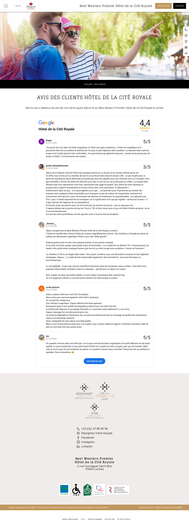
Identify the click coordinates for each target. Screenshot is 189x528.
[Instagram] (94, 442)
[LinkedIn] (94, 446)
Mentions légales (95, 519)
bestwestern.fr (146, 507)
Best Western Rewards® (169, 507)
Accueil (88, 84)
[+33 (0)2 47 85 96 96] (94, 428)
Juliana (127, 519)
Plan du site (110, 519)
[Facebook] (94, 437)
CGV (83, 519)
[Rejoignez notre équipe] (94, 433)
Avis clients (100, 84)
